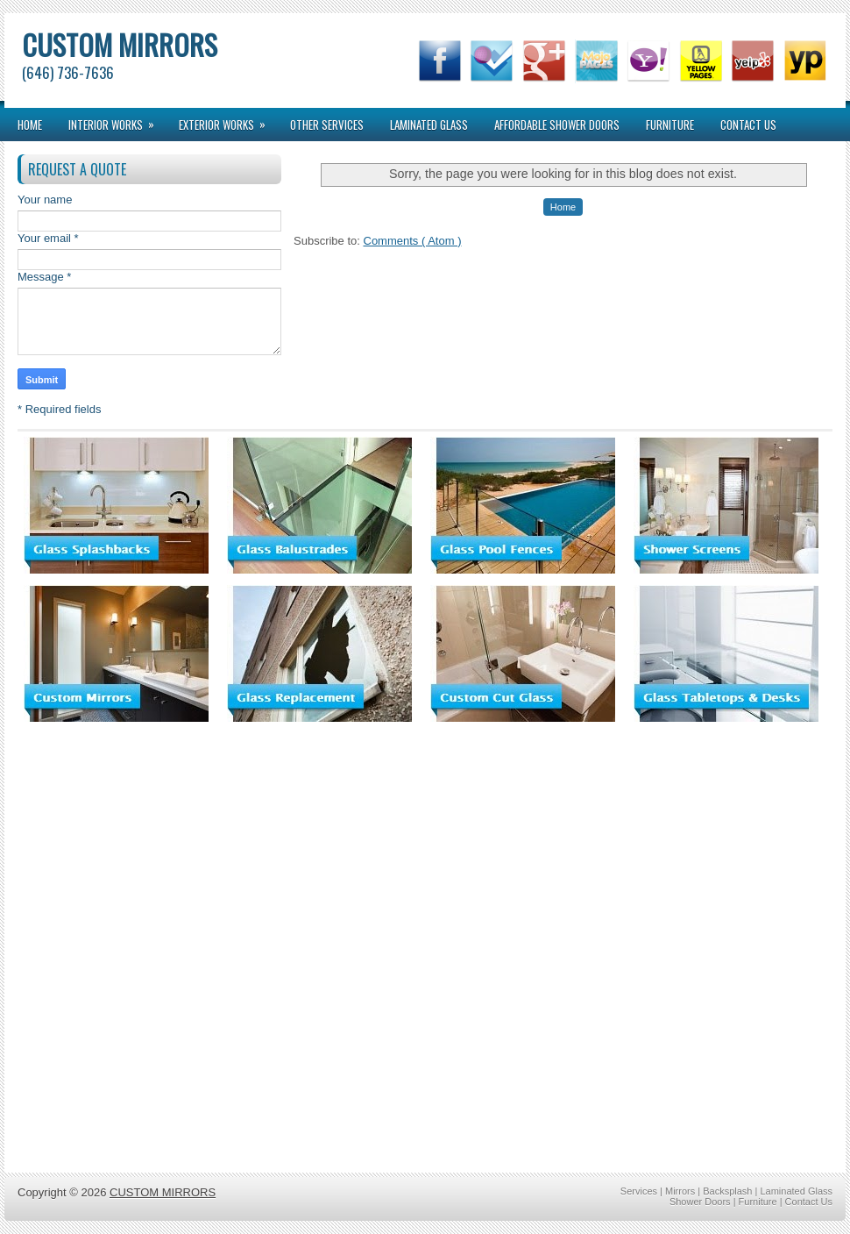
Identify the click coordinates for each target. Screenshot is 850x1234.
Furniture (670, 124)
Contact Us (748, 124)
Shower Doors (701, 1201)
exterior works (228, 120)
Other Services (327, 124)
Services (640, 1191)
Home (30, 124)
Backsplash (728, 1191)
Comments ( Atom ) (413, 240)
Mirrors (681, 1191)
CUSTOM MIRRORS (119, 44)
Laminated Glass (429, 124)
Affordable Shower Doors (557, 124)
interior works (117, 120)
